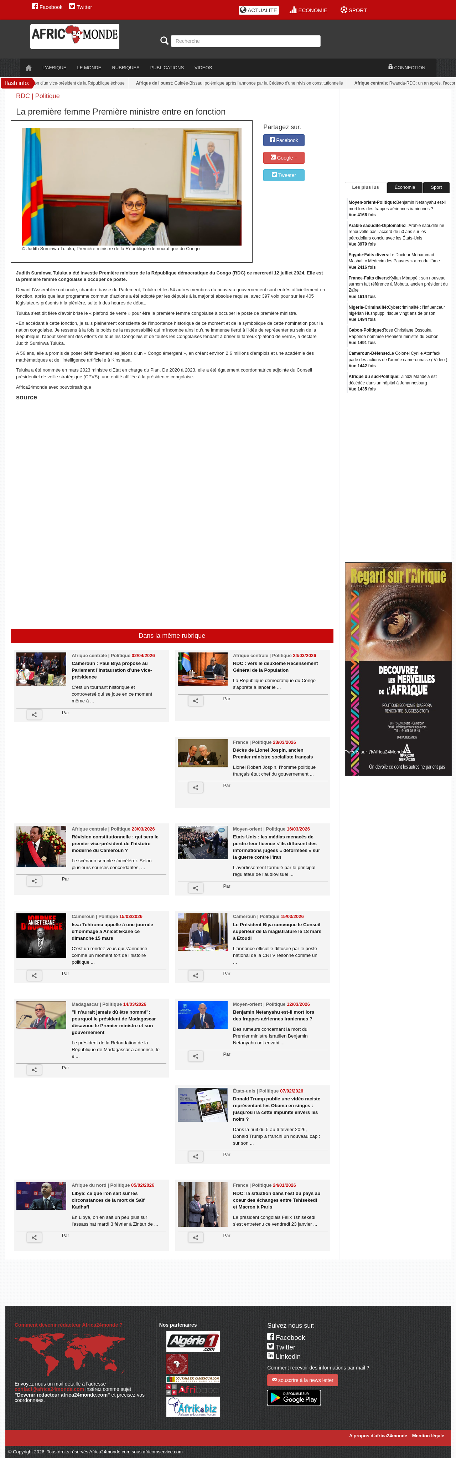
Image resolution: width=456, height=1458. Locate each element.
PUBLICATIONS (167, 67)
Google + (284, 158)
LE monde (89, 67)
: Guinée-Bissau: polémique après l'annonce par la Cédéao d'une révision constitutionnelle (241, 83)
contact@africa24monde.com (49, 1389)
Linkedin (284, 1356)
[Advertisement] (104, 421)
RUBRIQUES (125, 67)
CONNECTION (406, 67)
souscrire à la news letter (302, 1380)
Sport (436, 187)
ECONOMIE (308, 10)
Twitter (80, 7)
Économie (405, 187)
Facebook (47, 7)
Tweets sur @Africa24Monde (374, 752)
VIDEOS (203, 67)
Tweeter (284, 175)
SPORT (354, 10)
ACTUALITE (258, 10)
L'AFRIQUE (54, 67)
